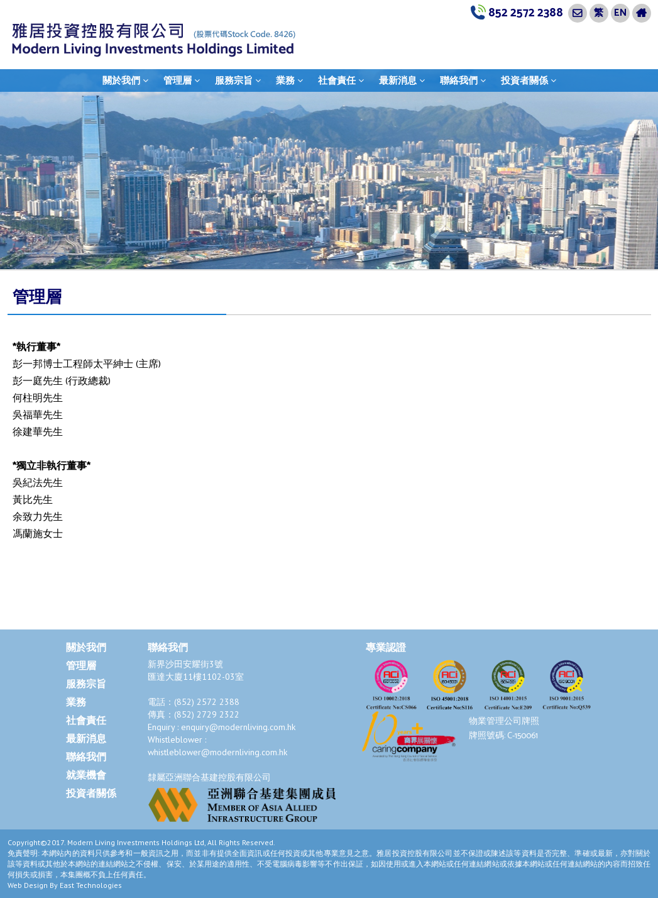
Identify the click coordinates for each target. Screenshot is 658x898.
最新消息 (402, 80)
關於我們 (125, 80)
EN (620, 13)
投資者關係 (528, 80)
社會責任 (341, 80)
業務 (289, 80)
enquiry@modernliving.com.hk (238, 727)
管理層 (181, 80)
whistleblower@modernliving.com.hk (217, 752)
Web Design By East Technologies (65, 885)
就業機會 (86, 775)
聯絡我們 (463, 80)
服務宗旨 (238, 80)
